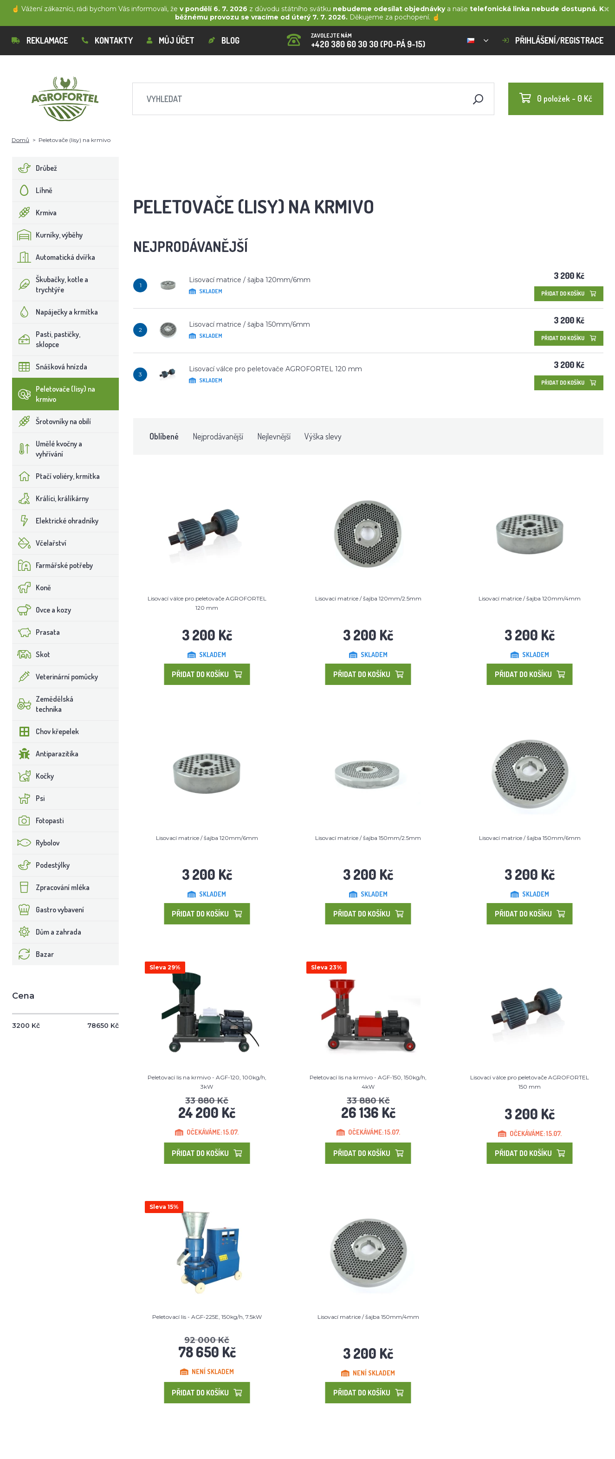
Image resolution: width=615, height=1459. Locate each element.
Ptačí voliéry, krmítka (56, 476)
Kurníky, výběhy (48, 235)
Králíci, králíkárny (51, 498)
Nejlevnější (274, 436)
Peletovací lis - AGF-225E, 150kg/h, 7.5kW (207, 1316)
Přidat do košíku (568, 293)
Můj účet (170, 40)
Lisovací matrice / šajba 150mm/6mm (249, 324)
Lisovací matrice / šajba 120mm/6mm (250, 280)
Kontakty (107, 40)
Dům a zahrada (47, 932)
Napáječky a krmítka (55, 312)
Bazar (33, 954)
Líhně (32, 190)
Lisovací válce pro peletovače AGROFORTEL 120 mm (275, 369)
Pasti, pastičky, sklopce (46, 339)
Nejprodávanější (218, 436)
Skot (31, 654)
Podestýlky (41, 865)
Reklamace (40, 40)
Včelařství (39, 543)
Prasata (36, 632)
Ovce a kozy (42, 610)
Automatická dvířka (54, 257)
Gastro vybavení (48, 909)
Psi (29, 798)
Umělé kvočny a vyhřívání (47, 448)
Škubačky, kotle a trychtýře (50, 284)
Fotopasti (38, 820)
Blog (224, 40)
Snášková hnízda (50, 367)
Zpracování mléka (51, 887)
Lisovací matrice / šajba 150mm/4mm (368, 1316)
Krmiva (35, 212)
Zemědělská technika (43, 704)
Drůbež (35, 168)
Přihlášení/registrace (552, 40)
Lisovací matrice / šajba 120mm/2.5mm (368, 598)
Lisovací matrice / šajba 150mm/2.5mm (368, 837)
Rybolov (36, 843)
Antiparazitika (45, 754)
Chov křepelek (46, 731)
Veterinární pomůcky (55, 676)
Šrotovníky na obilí (52, 421)
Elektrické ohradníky (55, 521)
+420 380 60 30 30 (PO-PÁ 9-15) (356, 37)
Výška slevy (323, 436)
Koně (32, 587)
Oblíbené (164, 436)
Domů (20, 139)
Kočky (33, 776)
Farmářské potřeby (53, 565)
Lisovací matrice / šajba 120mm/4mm (530, 598)
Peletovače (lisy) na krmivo (54, 394)
